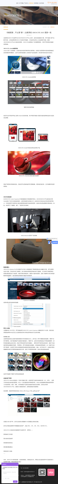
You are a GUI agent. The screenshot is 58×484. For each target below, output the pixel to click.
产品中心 (26, 3)
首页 (17, 3)
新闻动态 (31, 3)
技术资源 (41, 3)
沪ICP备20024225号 (38, 482)
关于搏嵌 (21, 3)
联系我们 (36, 3)
